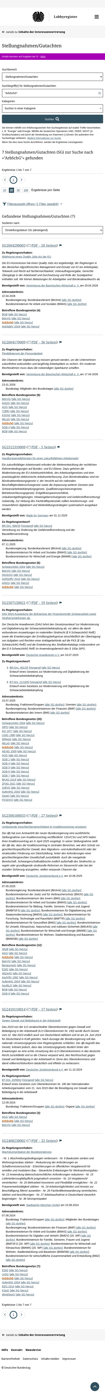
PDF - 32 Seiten (42, 1140)
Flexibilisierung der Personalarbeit (22, 353)
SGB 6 (6, 771)
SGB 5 (6, 767)
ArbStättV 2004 (11, 326)
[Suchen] (52, 119)
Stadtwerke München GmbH (43, 1205)
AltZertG (7, 973)
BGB (5, 314)
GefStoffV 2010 (11, 578)
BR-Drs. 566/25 (11, 525)
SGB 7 (6, 775)
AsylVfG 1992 (10, 977)
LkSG (5, 1274)
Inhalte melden (50, 1359)
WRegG (7, 739)
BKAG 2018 (9, 779)
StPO (5, 727)
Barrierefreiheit (11, 1359)
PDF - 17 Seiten (42, 1009)
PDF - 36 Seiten (42, 342)
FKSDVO (7, 799)
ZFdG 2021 (9, 783)
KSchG (6, 415)
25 (12, 190)
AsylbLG (7, 985)
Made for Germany (37, 515)
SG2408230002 (14, 1140)
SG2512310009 (14, 447)
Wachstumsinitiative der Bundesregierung (27, 1151)
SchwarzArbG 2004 (13, 566)
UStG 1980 (8, 735)
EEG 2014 (8, 1286)
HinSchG (7, 574)
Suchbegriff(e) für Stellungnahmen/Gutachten (29, 85)
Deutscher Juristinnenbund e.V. (44, 875)
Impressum (69, 1359)
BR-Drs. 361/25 (19, 667)
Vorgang (27, 525)
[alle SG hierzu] (17, 314)
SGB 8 (6, 993)
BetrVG (6, 318)
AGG (5, 953)
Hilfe (5, 1350)
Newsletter (33, 1350)
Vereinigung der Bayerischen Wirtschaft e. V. (53, 285)
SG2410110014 (14, 1009)
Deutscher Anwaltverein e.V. (43, 654)
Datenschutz (30, 1359)
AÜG (5, 407)
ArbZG (6, 403)
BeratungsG (9, 965)
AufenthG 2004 (11, 791)
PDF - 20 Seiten (42, 245)
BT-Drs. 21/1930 (19, 682)
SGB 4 (6, 427)
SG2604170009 (14, 342)
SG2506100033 (14, 815)
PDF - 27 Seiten (42, 815)
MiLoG (6, 419)
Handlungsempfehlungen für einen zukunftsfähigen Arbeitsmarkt (40, 458)
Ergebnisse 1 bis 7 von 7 (16, 169)
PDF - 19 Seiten (42, 602)
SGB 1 (6, 759)
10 (5, 190)
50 (19, 190)
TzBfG (6, 411)
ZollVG (6, 787)
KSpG (5, 1290)
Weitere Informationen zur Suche (44, 138)
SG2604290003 (14, 245)
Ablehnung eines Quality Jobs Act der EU (26, 256)
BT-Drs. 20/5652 (12, 1080)
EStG (5, 969)
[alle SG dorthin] (71, 300)
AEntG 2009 (9, 751)
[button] (96, 17)
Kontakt (16, 1350)
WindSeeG (8, 1294)
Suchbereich (9, 69)
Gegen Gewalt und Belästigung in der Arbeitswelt (31, 1020)
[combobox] (52, 108)
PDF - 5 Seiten (41, 447)
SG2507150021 (14, 602)
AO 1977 (7, 731)
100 (26, 190)
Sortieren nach (10, 223)
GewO (6, 795)
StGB (5, 949)
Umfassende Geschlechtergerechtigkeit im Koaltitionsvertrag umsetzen (44, 826)
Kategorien (8, 101)
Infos (42, 56)
